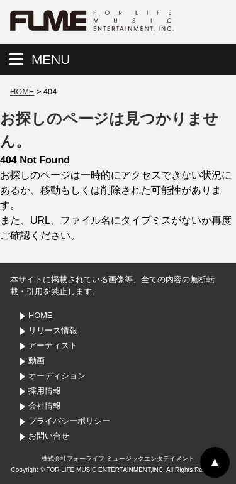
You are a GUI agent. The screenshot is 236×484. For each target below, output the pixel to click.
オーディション (57, 375)
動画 (36, 360)
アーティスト (52, 345)
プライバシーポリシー (69, 421)
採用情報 (44, 390)
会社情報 (44, 405)
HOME (22, 91)
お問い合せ (48, 436)
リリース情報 (52, 330)
